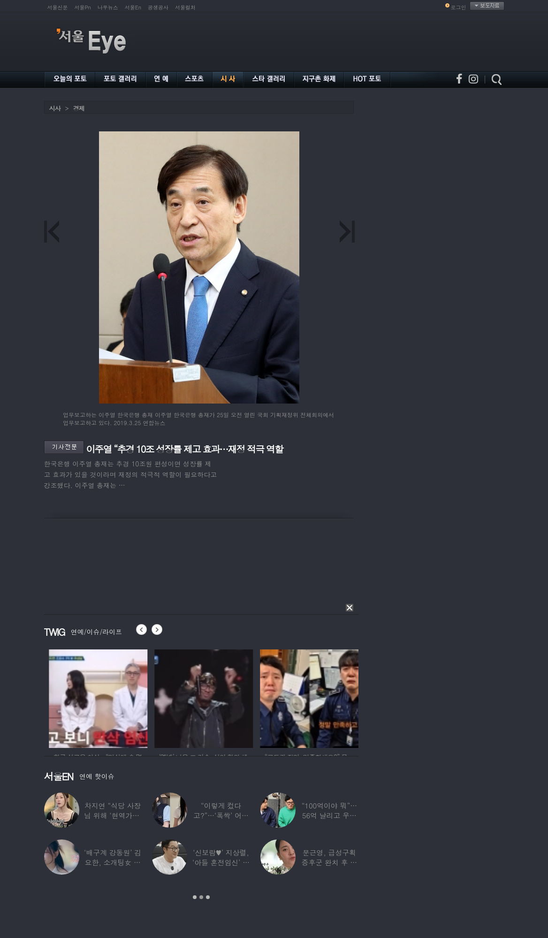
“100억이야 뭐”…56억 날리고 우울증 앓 (329, 815)
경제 (78, 108)
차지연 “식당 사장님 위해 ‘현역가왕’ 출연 (112, 815)
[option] (126, 697)
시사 (55, 108)
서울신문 (57, 7)
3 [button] (208, 897)
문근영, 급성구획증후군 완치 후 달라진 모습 (330, 862)
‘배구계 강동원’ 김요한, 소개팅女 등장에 (112, 862)
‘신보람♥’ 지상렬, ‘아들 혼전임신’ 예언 (221, 862)
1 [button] (195, 897)
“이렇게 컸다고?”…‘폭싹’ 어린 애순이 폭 (221, 815)
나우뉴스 (108, 7)
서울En (133, 7)
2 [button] (201, 897)
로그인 (458, 7)
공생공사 (158, 7)
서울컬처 (185, 7)
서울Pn (83, 7)
